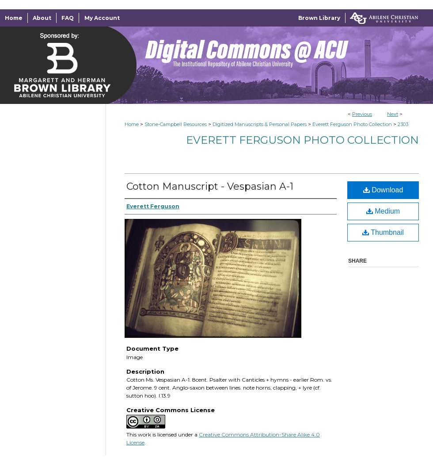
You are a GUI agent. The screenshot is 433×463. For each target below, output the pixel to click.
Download (383, 190)
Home (132, 124)
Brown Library (319, 18)
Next (392, 114)
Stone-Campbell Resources (175, 124)
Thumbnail (383, 232)
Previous (362, 114)
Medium (383, 211)
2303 (403, 124)
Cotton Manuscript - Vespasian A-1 (209, 186)
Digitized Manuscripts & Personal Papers (260, 124)
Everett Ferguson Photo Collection (352, 124)
